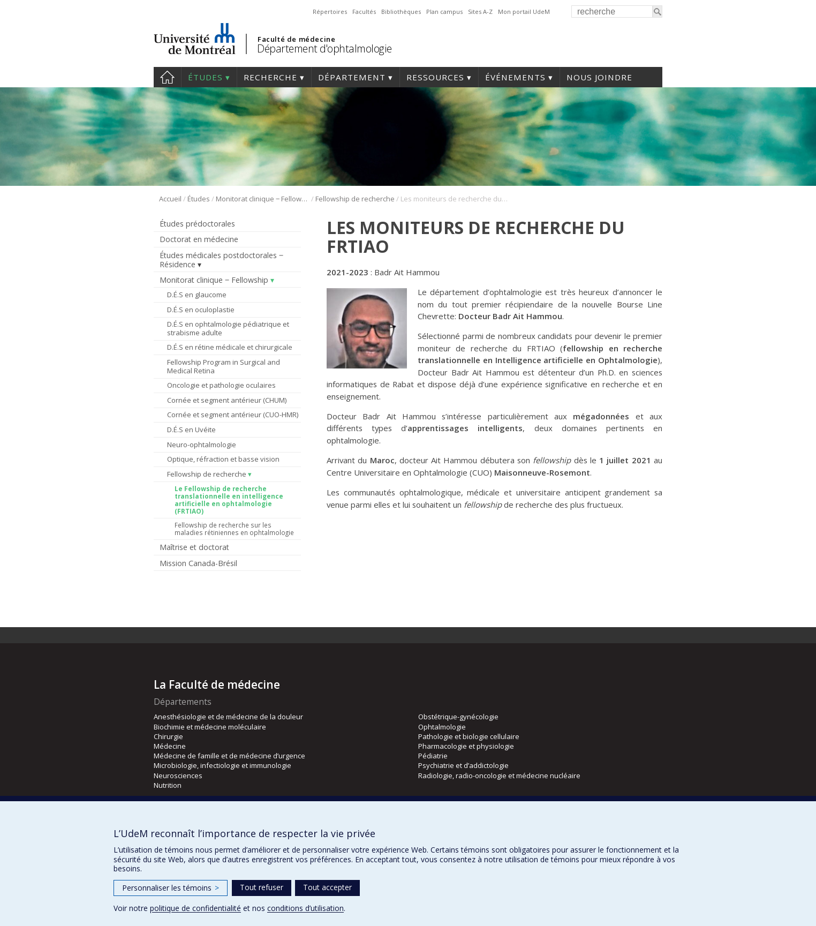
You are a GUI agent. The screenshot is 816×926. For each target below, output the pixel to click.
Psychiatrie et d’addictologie (463, 765)
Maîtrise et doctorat (194, 547)
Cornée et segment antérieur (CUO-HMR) (232, 414)
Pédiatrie (433, 756)
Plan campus (444, 11)
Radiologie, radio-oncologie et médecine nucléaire (499, 775)
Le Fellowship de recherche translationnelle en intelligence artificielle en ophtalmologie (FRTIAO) (229, 499)
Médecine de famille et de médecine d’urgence (229, 756)
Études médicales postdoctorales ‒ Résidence (221, 259)
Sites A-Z (480, 11)
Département (352, 77)
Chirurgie (168, 736)
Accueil (167, 77)
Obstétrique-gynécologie (458, 716)
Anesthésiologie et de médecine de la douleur (228, 716)
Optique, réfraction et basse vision (223, 459)
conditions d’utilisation (305, 908)
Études (205, 77)
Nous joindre (599, 77)
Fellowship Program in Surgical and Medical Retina (223, 366)
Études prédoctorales (197, 224)
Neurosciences (178, 775)
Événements (515, 77)
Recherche (270, 77)
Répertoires (330, 11)
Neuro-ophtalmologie (201, 444)
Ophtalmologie (442, 727)
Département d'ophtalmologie (324, 48)
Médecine (170, 746)
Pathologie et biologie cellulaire (468, 736)
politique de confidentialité (195, 908)
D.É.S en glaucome (196, 294)
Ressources (435, 77)
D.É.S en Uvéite (191, 429)
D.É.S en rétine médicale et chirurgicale (229, 347)
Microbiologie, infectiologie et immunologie (222, 765)
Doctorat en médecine (199, 239)
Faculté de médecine (296, 39)
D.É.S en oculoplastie (201, 309)
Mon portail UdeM (524, 11)
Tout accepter (327, 887)
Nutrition (168, 785)
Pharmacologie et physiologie (466, 746)
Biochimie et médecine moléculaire (210, 727)
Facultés (364, 11)
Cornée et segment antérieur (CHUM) (226, 400)
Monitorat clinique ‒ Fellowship (262, 199)
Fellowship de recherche (355, 199)
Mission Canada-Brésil (198, 563)
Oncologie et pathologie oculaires (221, 385)
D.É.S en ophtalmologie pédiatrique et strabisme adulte (228, 328)
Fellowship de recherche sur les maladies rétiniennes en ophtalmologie (234, 529)
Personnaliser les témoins (170, 888)
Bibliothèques (401, 11)
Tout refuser (261, 887)
